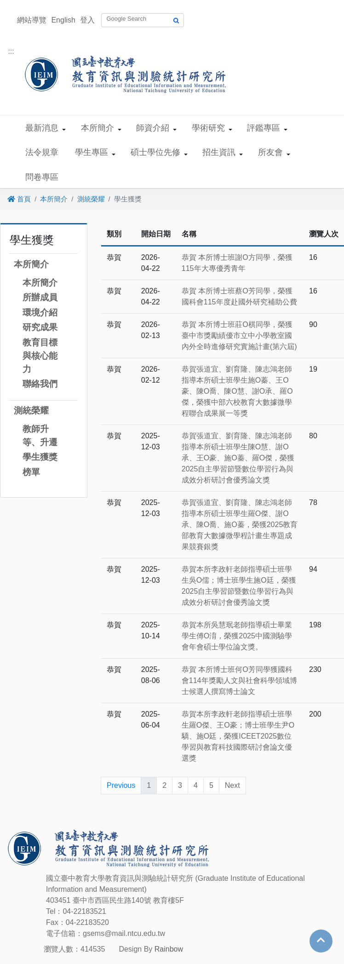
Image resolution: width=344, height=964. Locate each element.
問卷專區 (41, 177)
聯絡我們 (40, 384)
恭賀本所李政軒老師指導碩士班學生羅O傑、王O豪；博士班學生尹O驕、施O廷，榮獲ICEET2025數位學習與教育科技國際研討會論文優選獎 (238, 736)
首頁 (19, 199)
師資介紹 (152, 127)
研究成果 (40, 327)
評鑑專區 (263, 127)
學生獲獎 (40, 457)
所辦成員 (40, 297)
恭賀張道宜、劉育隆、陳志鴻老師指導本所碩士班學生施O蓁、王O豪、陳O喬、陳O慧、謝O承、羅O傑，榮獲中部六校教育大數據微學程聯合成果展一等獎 (237, 391)
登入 (87, 20)
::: (11, 51)
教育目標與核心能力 (40, 356)
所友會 (270, 152)
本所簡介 (97, 127)
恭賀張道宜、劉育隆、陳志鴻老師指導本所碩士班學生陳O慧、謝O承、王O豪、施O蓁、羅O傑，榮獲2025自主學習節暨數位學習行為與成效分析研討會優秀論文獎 (238, 458)
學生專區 (91, 152)
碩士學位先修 (155, 152)
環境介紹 (40, 312)
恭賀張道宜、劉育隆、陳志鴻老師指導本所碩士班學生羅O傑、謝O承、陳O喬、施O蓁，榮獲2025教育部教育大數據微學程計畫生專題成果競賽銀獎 (240, 525)
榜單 (31, 472)
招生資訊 (218, 152)
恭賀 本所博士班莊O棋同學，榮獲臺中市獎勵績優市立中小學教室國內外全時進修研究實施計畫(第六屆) (239, 335)
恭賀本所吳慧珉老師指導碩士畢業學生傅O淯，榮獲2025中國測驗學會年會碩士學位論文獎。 (237, 636)
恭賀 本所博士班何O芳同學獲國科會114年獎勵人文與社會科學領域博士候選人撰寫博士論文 (239, 680)
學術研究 (208, 127)
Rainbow (169, 949)
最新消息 (41, 127)
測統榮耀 (91, 199)
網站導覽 (31, 20)
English (63, 20)
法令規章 (41, 152)
